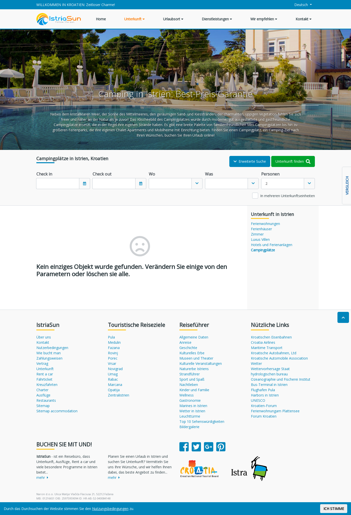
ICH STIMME (333, 508)
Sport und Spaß (191, 379)
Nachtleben (188, 384)
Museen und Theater (196, 358)
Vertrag (42, 363)
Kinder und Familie (194, 389)
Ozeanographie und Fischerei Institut (280, 379)
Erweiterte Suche (250, 161)
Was (209, 174)
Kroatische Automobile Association (279, 358)
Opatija (114, 389)
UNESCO (258, 400)
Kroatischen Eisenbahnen (271, 337)
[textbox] (170, 183)
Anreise (185, 342)
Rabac (113, 379)
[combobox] (175, 183)
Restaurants (46, 400)
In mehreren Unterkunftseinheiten (287, 195)
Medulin (114, 342)
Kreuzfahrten (46, 384)
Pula (111, 337)
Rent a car (44, 374)
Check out (102, 174)
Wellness (186, 395)
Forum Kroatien (263, 416)
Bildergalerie (189, 426)
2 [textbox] (266, 183)
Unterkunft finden (293, 161)
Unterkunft (134, 19)
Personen (270, 174)
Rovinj (113, 353)
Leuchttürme (189, 416)
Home (101, 19)
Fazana (114, 347)
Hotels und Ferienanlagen (271, 244)
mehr (42, 477)
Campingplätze (263, 250)
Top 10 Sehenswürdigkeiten (201, 421)
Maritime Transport (267, 347)
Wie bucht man (48, 353)
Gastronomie (190, 400)
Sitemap (43, 405)
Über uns (43, 337)
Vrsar (112, 363)
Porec (112, 358)
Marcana (115, 384)
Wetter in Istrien (192, 411)
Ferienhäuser (261, 228)
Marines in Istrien (193, 405)
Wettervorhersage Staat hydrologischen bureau (270, 371)
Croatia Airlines (263, 342)
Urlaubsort (173, 19)
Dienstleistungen (217, 19)
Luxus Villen (260, 239)
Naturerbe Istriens (194, 368)
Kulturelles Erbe (191, 353)
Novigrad (115, 368)
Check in (44, 174)
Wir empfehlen (263, 19)
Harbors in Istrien (265, 395)
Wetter (256, 363)
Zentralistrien (118, 395)
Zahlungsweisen (49, 358)
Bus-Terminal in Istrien (269, 384)
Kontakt (304, 19)
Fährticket (44, 379)
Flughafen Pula (263, 389)
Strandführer (189, 374)
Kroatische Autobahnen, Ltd (273, 353)
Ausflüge (43, 395)
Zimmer (257, 234)
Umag (113, 374)
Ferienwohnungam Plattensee (275, 411)
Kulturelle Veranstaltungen (200, 363)
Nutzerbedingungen (52, 347)
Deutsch (298, 4)
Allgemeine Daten (193, 337)
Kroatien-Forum (264, 405)
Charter (42, 389)
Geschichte (188, 347)
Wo (152, 174)
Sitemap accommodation (57, 411)
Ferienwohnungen (265, 223)
